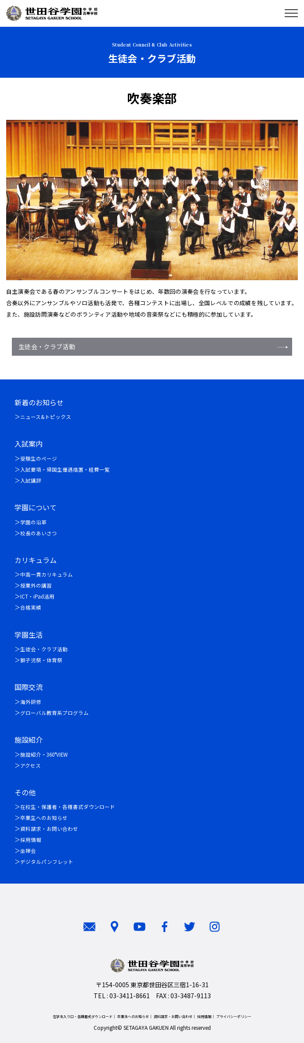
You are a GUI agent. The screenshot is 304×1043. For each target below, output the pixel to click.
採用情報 (30, 839)
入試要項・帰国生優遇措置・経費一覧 (65, 469)
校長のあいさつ (38, 533)
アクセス (30, 765)
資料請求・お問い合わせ (49, 828)
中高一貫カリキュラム (46, 574)
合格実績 (30, 607)
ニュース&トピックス (45, 416)
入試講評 (30, 480)
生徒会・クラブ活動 (46, 346)
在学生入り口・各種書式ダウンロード (82, 1016)
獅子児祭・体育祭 (41, 660)
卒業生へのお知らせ (44, 817)
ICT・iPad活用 (37, 596)
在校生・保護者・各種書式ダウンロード (67, 806)
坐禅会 (28, 850)
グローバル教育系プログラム (54, 712)
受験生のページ (38, 458)
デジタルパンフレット (46, 861)
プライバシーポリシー (233, 1016)
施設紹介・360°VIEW (44, 754)
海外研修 (30, 701)
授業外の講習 (36, 585)
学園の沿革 (33, 522)
